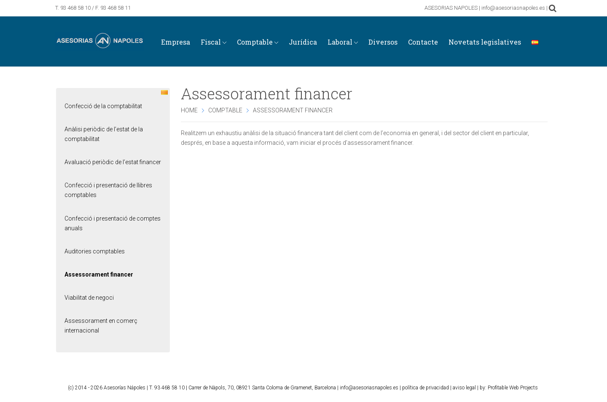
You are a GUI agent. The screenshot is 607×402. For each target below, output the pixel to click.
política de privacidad (425, 388)
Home (189, 110)
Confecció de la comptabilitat (103, 106)
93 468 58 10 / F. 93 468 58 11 (95, 8)
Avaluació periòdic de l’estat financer (112, 162)
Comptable (225, 110)
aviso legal (464, 388)
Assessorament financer (98, 274)
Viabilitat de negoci (89, 297)
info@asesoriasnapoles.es (369, 388)
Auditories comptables (94, 251)
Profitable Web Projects (513, 388)
